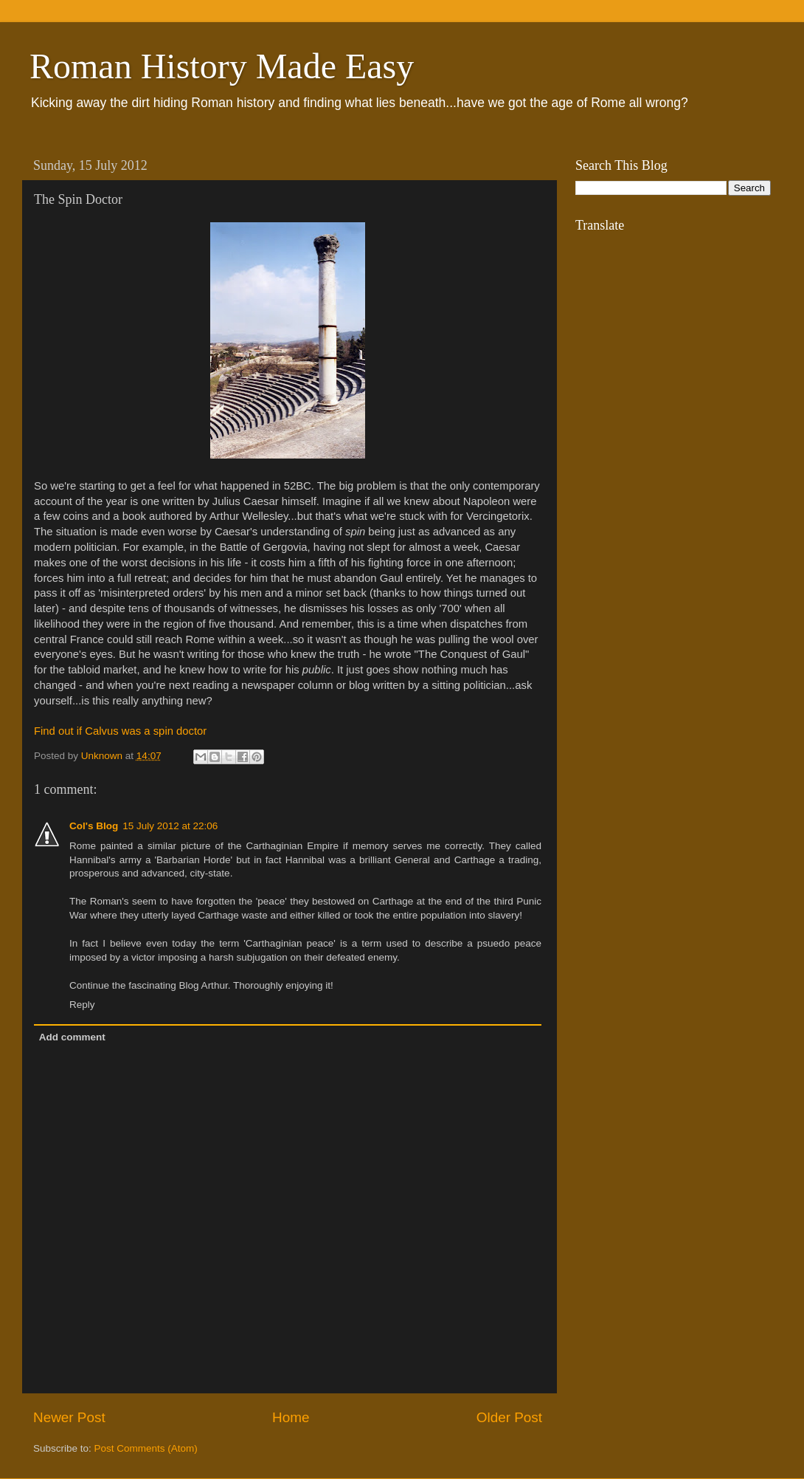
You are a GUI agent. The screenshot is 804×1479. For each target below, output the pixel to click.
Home (290, 1417)
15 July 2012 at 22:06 (170, 825)
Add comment (72, 1037)
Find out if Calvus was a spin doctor (120, 731)
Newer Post (69, 1417)
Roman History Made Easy (222, 66)
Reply (82, 1004)
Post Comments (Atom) (146, 1448)
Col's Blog (93, 825)
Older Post (509, 1417)
